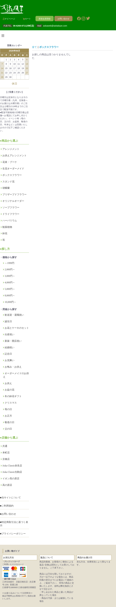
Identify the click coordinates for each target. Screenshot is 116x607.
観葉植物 (7, 227)
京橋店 (6, 459)
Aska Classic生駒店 (12, 472)
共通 (4, 446)
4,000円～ (10, 282)
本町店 (6, 452)
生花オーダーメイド (13, 168)
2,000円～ (10, 269)
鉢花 (4, 233)
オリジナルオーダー (13, 201)
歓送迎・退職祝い (14, 315)
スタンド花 (8, 181)
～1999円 (9, 263)
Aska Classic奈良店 (12, 465)
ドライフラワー (10, 214)
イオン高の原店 (10, 478)
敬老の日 (9, 422)
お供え (8, 383)
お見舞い (9, 360)
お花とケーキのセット (17, 328)
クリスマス (11, 402)
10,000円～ (10, 302)
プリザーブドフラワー (14, 194)
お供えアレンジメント (14, 155)
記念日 (8, 354)
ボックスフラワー (12, 175)
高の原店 (7, 485)
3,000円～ (10, 276)
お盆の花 (9, 389)
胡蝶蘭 (6, 188)
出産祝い (9, 334)
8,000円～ (10, 295)
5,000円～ (10, 289)
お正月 (8, 415)
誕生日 (8, 321)
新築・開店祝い (13, 341)
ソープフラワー (10, 207)
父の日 (8, 428)
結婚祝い (9, 347)
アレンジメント (10, 149)
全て (34, 47)
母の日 (8, 409)
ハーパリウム (9, 220)
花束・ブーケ (9, 162)
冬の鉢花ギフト (13, 396)
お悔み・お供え (13, 367)
